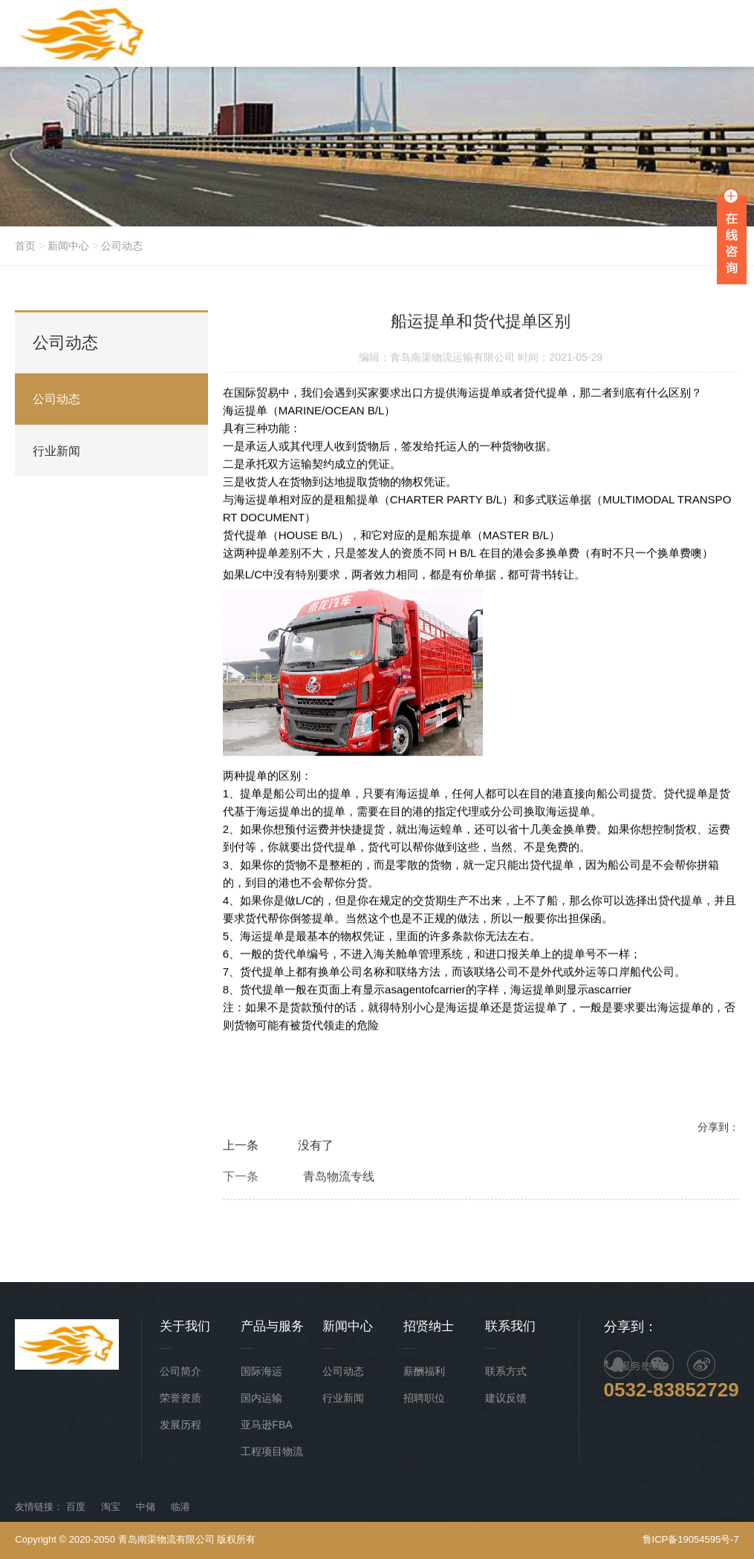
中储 (145, 1506)
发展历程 (180, 1425)
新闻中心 (68, 246)
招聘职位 (424, 1398)
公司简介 (180, 1371)
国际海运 (261, 1371)
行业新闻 (56, 451)
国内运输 (261, 1398)
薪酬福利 (424, 1371)
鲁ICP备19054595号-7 (691, 1539)
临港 (180, 1506)
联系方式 (506, 1371)
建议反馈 (506, 1398)
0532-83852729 (671, 1390)
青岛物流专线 (338, 1177)
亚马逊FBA (266, 1425)
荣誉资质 (180, 1398)
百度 (75, 1506)
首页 (25, 246)
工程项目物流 (272, 1451)
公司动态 (122, 246)
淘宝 (110, 1506)
